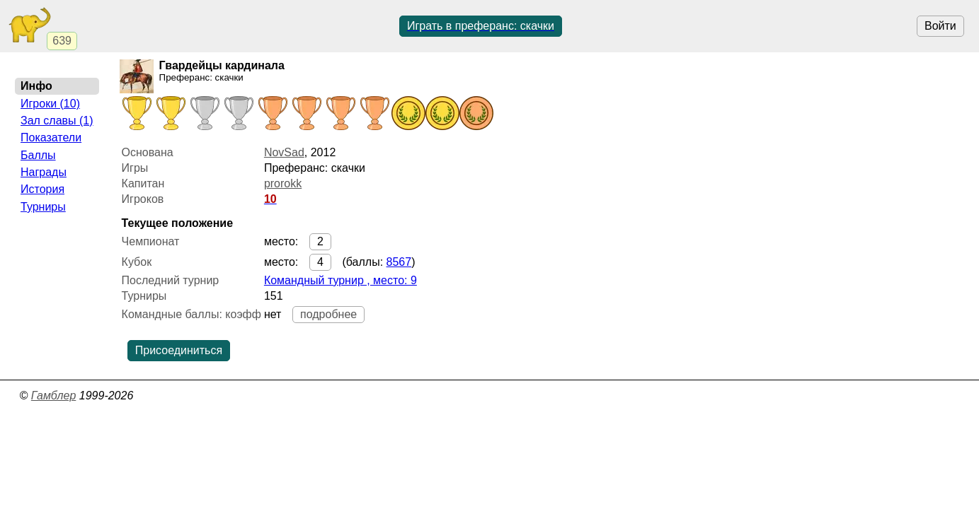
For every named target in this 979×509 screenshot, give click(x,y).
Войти (940, 26)
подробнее (328, 314)
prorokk (283, 183)
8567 (399, 262)
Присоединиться (178, 350)
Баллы (38, 155)
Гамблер (53, 396)
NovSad (284, 152)
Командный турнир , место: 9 (340, 280)
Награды (44, 172)
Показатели (51, 137)
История (42, 189)
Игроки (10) (50, 104)
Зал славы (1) (57, 121)
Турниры (43, 207)
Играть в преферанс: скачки (480, 26)
